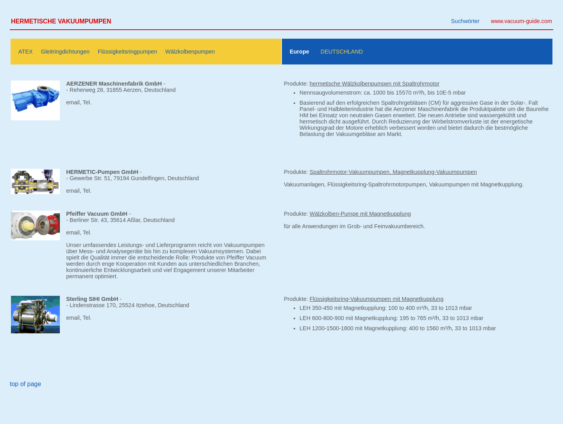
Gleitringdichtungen (65, 51)
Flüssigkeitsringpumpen (127, 51)
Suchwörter (465, 21)
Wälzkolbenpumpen (190, 51)
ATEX (25, 51)
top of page (25, 384)
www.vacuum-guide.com (521, 21)
